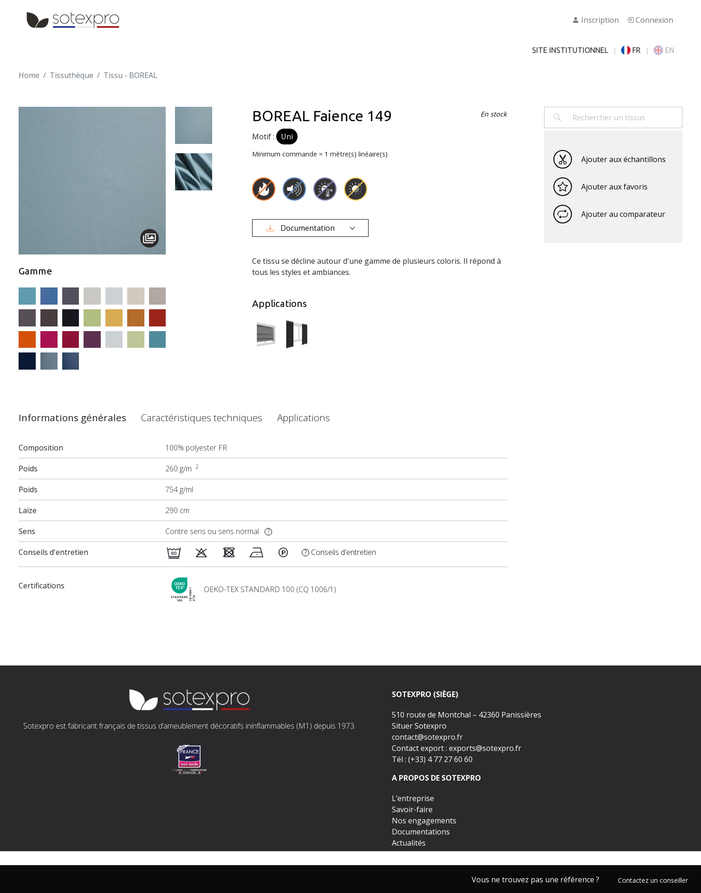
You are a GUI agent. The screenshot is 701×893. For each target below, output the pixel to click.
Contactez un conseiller (653, 880)
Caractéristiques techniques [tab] (201, 417)
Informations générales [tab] (72, 417)
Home (29, 75)
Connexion (649, 20)
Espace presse (416, 854)
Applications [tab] (303, 417)
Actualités (409, 843)
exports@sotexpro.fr (485, 748)
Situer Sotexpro (419, 726)
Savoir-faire (412, 809)
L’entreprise (413, 798)
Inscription (595, 20)
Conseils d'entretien (339, 552)
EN (664, 50)
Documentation (301, 228)
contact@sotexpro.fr (427, 737)
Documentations (421, 832)
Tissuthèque (71, 75)
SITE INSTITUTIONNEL (570, 50)
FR (631, 50)
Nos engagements (424, 820)
